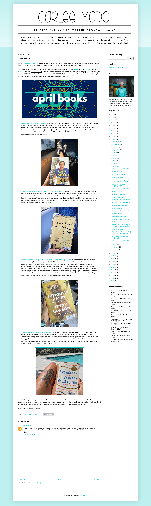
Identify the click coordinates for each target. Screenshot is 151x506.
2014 (112, 259)
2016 (112, 253)
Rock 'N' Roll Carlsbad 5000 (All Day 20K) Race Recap (122, 232)
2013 (112, 261)
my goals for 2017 (29, 63)
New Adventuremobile (119, 216)
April (114, 164)
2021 (112, 128)
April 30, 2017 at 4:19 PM (31, 435)
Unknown (26, 425)
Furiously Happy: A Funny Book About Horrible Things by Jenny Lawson (46, 260)
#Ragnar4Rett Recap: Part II (121, 200)
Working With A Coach (119, 194)
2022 (112, 125)
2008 (112, 275)
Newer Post (21, 479)
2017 (112, 139)
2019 (112, 134)
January (115, 250)
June (114, 158)
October (115, 147)
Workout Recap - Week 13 (120, 241)
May (114, 161)
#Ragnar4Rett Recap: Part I (121, 203)
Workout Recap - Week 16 (120, 189)
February (116, 247)
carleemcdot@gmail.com (116, 68)
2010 (112, 270)
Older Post (97, 479)
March (115, 244)
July (114, 155)
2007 (112, 278)
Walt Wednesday (117, 177)
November (116, 144)
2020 (112, 131)
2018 (112, 136)
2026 (112, 114)
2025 (112, 117)
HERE (76, 69)
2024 (112, 120)
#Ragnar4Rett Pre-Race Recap (122, 211)
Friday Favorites (117, 171)
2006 (112, 281)
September (116, 150)
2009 (112, 272)
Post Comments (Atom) (33, 483)
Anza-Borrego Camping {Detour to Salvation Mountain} (122, 180)
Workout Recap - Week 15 (120, 205)
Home (60, 479)
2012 (112, 264)
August (115, 152)
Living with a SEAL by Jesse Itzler (33, 123)
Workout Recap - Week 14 (120, 219)
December (116, 142)
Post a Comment (26, 439)
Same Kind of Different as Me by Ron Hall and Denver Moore (42, 191)
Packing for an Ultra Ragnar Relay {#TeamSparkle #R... (121, 225)
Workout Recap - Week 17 (120, 169)
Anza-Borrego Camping (119, 174)
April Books (115, 166)
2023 (112, 123)
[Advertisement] (60, 459)
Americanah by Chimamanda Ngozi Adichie (36, 332)
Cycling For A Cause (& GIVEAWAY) (119, 185)
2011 (112, 267)
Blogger (84, 495)
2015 (112, 256)
